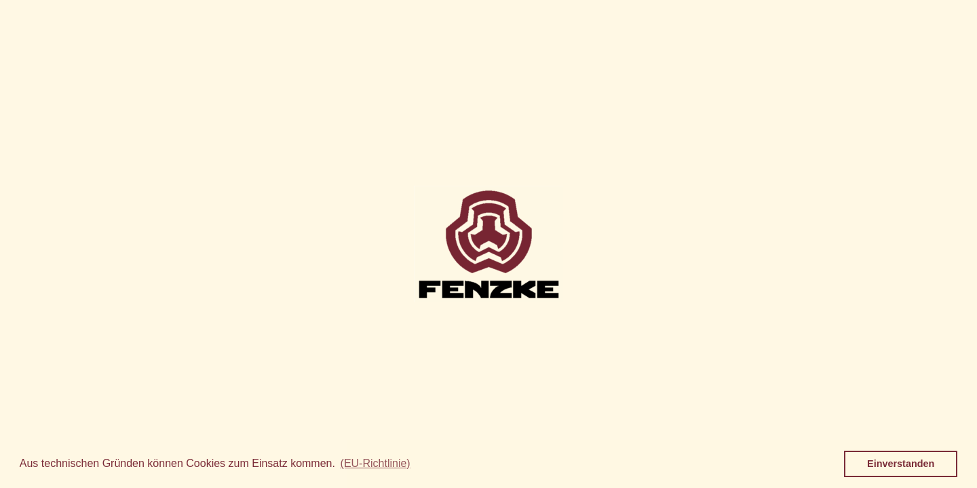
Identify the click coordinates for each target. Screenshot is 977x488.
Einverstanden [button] (900, 463)
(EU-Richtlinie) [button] (375, 463)
